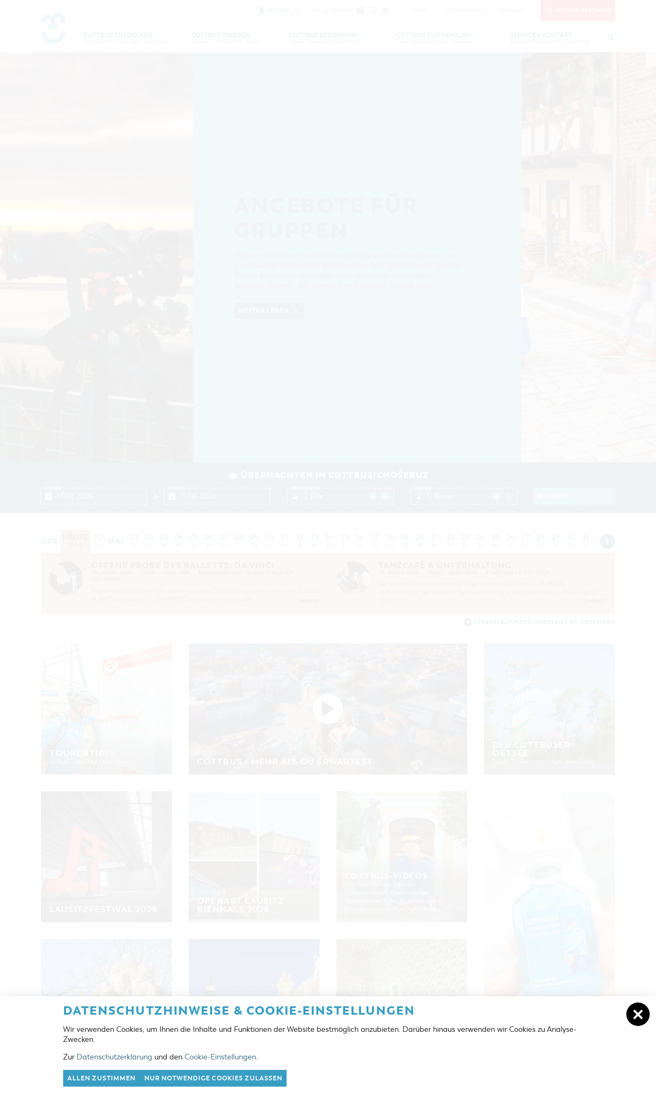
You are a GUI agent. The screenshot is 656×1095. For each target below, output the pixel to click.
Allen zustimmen (101, 1078)
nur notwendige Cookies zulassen (213, 1078)
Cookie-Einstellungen (220, 1057)
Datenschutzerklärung (114, 1057)
